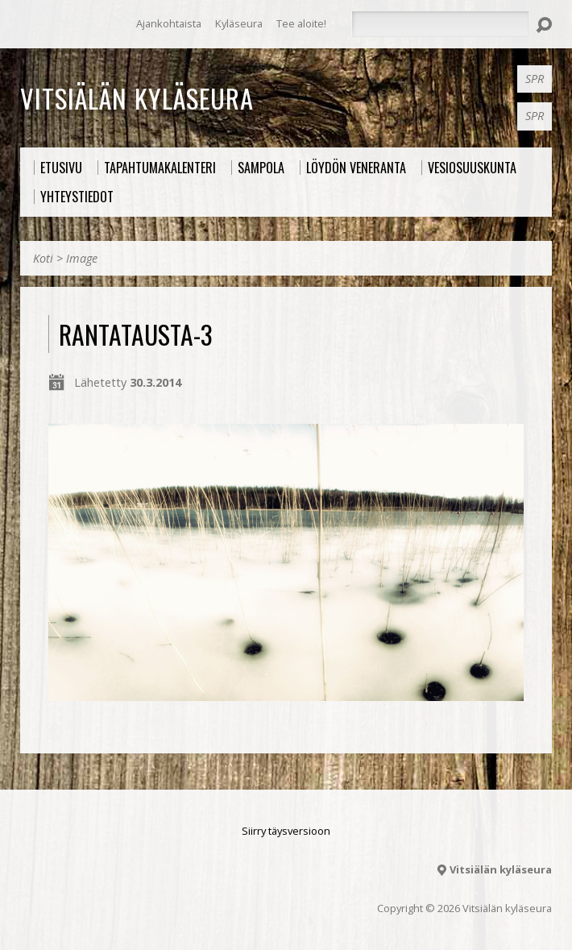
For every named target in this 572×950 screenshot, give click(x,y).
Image (81, 258)
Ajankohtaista (168, 23)
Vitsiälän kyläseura (137, 97)
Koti (43, 258)
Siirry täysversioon (286, 830)
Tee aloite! (301, 23)
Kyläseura (239, 23)
